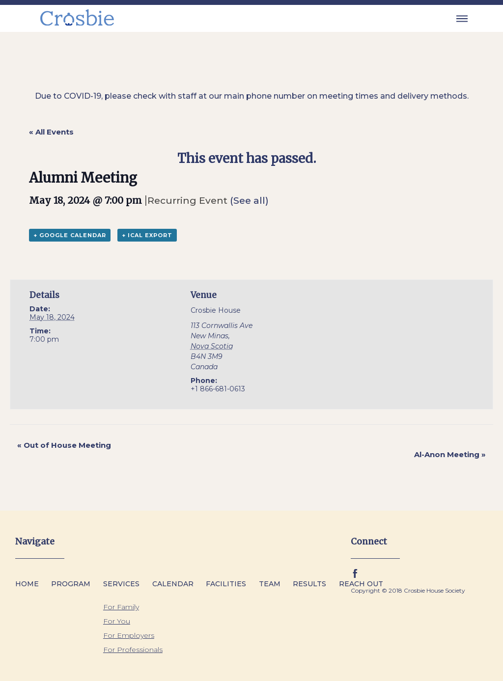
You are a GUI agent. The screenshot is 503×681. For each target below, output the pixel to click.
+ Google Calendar (69, 235)
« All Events (51, 131)
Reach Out (361, 583)
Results (309, 583)
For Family (121, 606)
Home (27, 583)
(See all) (249, 200)
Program (70, 583)
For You (116, 621)
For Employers (128, 635)
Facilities (226, 583)
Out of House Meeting (64, 445)
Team (269, 583)
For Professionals (133, 649)
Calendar (173, 583)
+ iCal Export (147, 235)
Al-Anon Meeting (450, 454)
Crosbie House (216, 310)
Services (121, 583)
